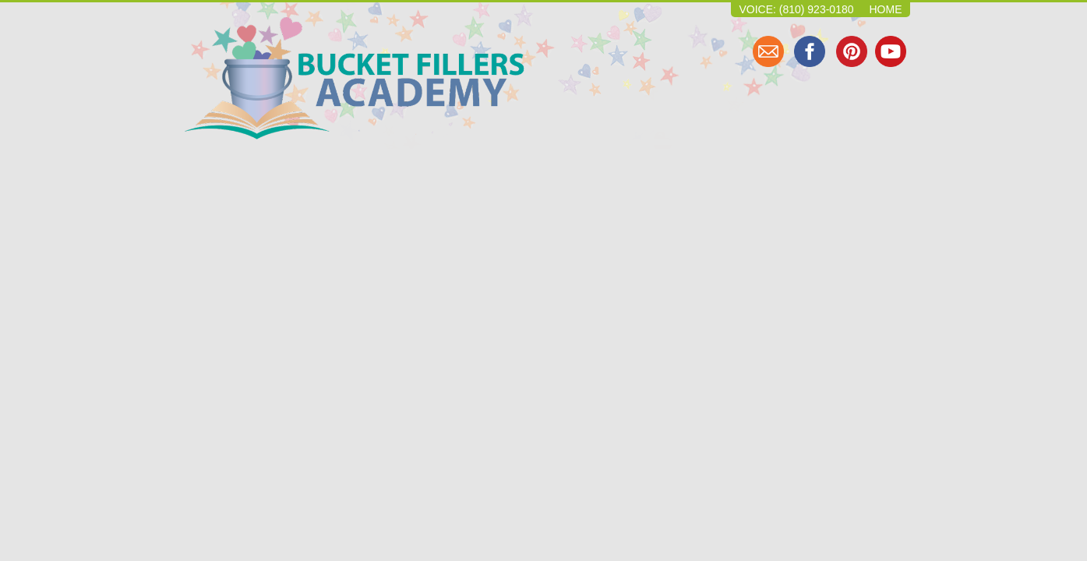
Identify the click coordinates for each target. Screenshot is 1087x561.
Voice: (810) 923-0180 (796, 9)
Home (886, 9)
